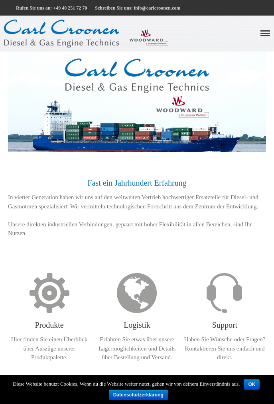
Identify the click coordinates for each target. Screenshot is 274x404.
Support (224, 325)
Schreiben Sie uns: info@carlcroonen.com (137, 8)
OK (251, 384)
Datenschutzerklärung (138, 395)
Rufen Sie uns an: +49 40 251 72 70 (51, 8)
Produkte (49, 325)
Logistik (137, 325)
